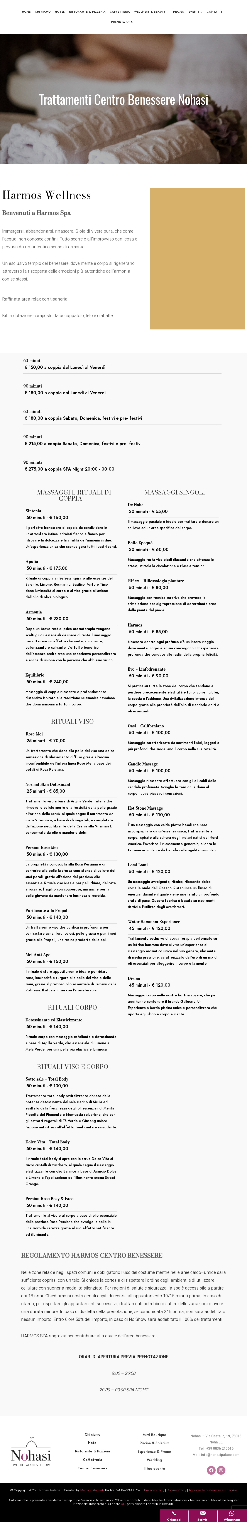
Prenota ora (122, 22)
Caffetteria (120, 12)
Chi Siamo (43, 12)
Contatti (214, 12)
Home (26, 12)
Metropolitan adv (92, 1490)
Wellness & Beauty (150, 12)
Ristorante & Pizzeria (87, 12)
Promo (178, 12)
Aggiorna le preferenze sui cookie (213, 1490)
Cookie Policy (176, 1490)
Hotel (60, 12)
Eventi (193, 12)
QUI (123, 1504)
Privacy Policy (154, 1490)
